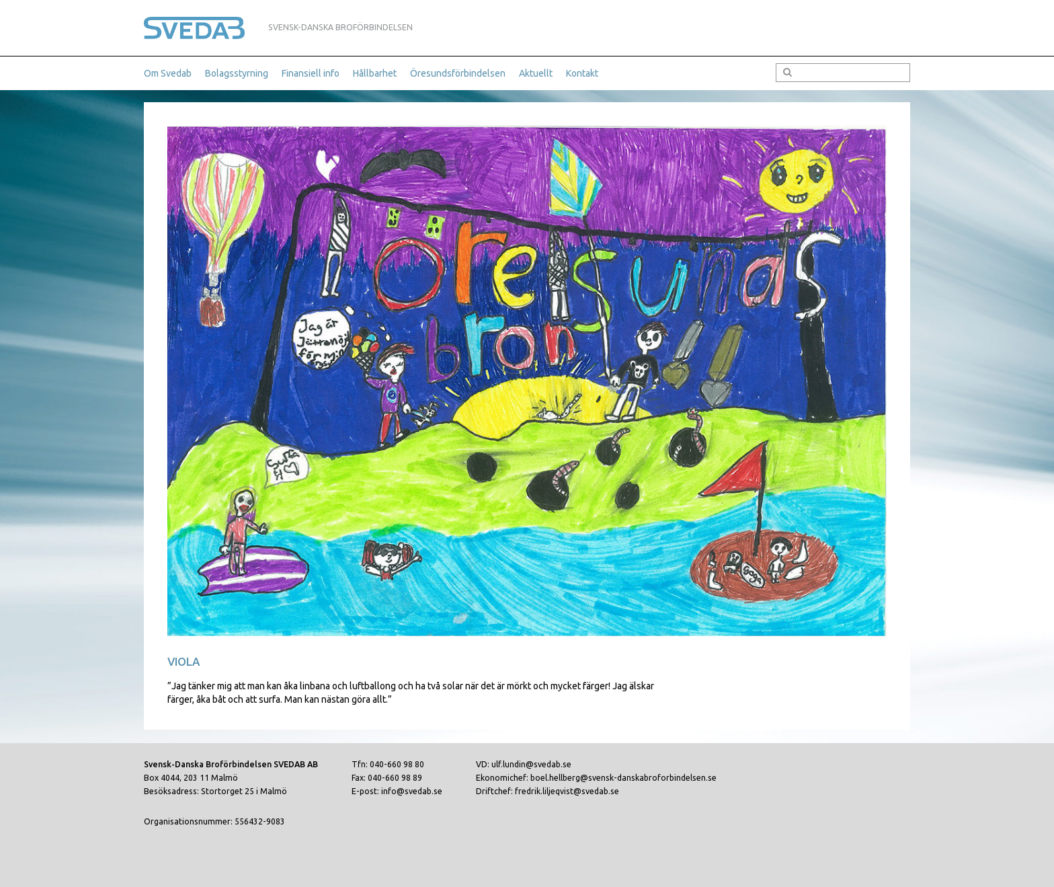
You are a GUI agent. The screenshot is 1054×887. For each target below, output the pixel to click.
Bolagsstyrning (236, 73)
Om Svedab (168, 73)
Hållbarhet (375, 73)
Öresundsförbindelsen (457, 73)
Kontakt (582, 73)
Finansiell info (310, 73)
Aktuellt (536, 73)
